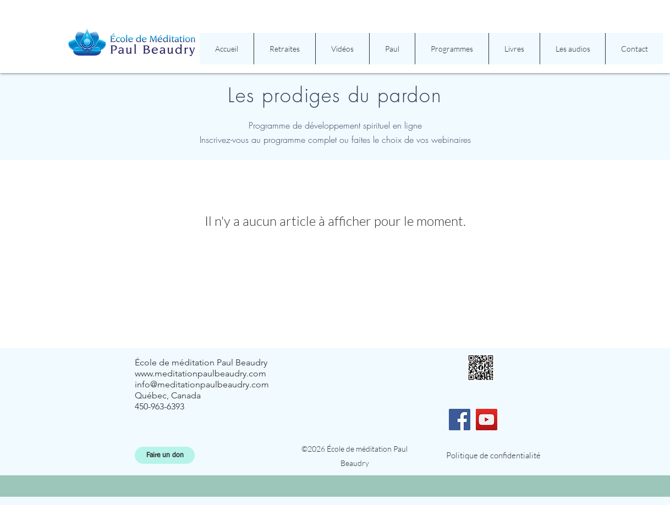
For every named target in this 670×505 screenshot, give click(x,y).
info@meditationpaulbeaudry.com (202, 384)
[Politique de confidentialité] (493, 455)
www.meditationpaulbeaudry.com (200, 373)
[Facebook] (459, 419)
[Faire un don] (165, 455)
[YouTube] (486, 419)
